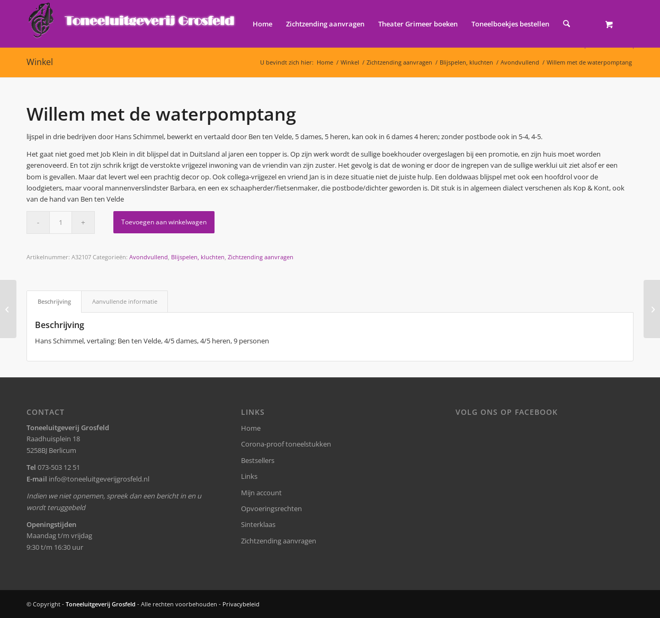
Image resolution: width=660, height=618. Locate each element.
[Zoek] (566, 24)
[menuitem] (262, 24)
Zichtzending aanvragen (260, 257)
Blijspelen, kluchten (198, 257)
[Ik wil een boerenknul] (8, 309)
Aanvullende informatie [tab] (124, 301)
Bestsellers (257, 460)
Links (249, 476)
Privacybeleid (241, 604)
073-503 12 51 (59, 467)
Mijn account (261, 492)
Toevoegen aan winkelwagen (164, 221)
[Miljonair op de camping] (652, 309)
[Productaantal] (60, 222)
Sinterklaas (258, 524)
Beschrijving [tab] (54, 301)
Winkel (39, 62)
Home (251, 428)
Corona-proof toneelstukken (286, 444)
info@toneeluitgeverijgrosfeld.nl (99, 479)
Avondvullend (148, 257)
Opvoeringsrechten (271, 508)
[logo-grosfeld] (132, 24)
